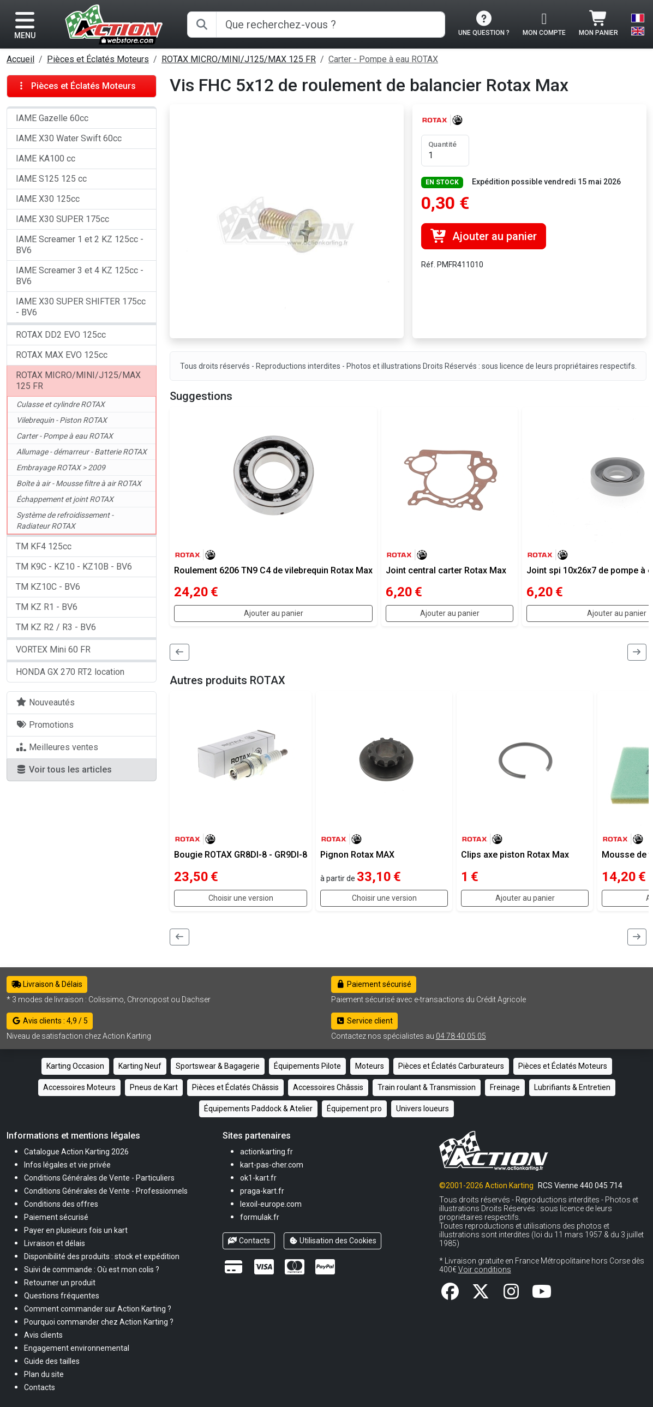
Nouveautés (45, 702)
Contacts (248, 1240)
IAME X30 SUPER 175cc (62, 219)
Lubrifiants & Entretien (572, 1087)
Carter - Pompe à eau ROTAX (383, 59)
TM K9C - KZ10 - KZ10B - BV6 (74, 566)
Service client (364, 1020)
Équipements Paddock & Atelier (258, 1108)
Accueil (20, 59)
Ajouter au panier (483, 236)
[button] (52, 1361)
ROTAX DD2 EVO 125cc (61, 335)
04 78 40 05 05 (461, 1036)
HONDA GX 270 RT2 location (70, 672)
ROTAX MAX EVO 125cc (61, 355)
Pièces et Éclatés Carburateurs (451, 1066)
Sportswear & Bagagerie (218, 1066)
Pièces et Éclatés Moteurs (98, 59)
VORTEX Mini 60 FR (53, 649)
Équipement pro (354, 1108)
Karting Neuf (139, 1066)
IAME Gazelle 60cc (52, 118)
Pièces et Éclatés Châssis (235, 1087)
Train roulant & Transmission (427, 1087)
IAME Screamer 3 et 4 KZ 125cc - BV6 (79, 275)
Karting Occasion (75, 1066)
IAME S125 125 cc (51, 178)
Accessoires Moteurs (79, 1087)
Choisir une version (240, 898)
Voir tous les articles (64, 769)
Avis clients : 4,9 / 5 (49, 1020)
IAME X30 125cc (48, 199)
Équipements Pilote (307, 1066)
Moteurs (369, 1066)
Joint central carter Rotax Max (446, 570)
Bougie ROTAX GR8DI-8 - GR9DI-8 (240, 854)
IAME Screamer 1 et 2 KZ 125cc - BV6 (79, 244)
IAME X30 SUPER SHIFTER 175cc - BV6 (81, 307)
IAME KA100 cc (45, 158)
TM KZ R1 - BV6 (46, 607)
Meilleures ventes (57, 747)
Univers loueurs (422, 1108)
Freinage (505, 1087)
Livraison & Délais (46, 984)
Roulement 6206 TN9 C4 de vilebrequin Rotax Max (273, 570)
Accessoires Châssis (328, 1087)
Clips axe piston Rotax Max (515, 854)
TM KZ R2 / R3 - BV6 (56, 627)
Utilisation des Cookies (333, 1240)
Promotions (45, 725)
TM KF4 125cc (43, 546)
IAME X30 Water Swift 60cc (69, 138)
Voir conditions (484, 1269)
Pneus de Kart (154, 1087)
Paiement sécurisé (374, 984)
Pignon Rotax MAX (357, 854)
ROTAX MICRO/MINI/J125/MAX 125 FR (238, 59)
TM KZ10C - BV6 (48, 587)
